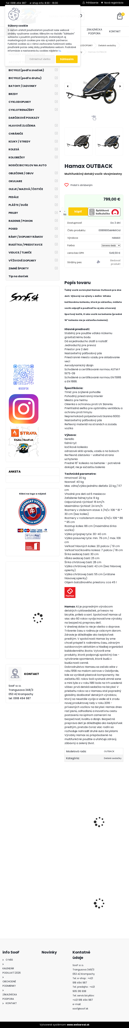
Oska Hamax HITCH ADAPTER (79, 817)
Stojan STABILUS (108, 914)
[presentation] (67, 86)
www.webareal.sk (78, 1024)
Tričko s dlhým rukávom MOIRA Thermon (77, 904)
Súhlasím (67, 59)
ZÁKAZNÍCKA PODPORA (94, 31)
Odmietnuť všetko (39, 59)
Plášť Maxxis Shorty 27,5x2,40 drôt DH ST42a (42, 647)
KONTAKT (115, 31)
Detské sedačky (107, 45)
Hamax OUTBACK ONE (112, 815)
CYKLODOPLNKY (84, 45)
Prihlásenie (92, 2)
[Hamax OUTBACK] (93, 86)
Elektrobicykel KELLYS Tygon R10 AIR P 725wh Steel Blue (41, 618)
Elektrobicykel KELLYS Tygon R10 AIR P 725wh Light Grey (41, 587)
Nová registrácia (113, 2)
